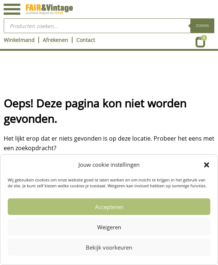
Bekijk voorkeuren (109, 247)
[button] (206, 165)
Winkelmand (19, 40)
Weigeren (109, 227)
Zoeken (202, 25)
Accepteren (109, 207)
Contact (85, 40)
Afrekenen (55, 40)
